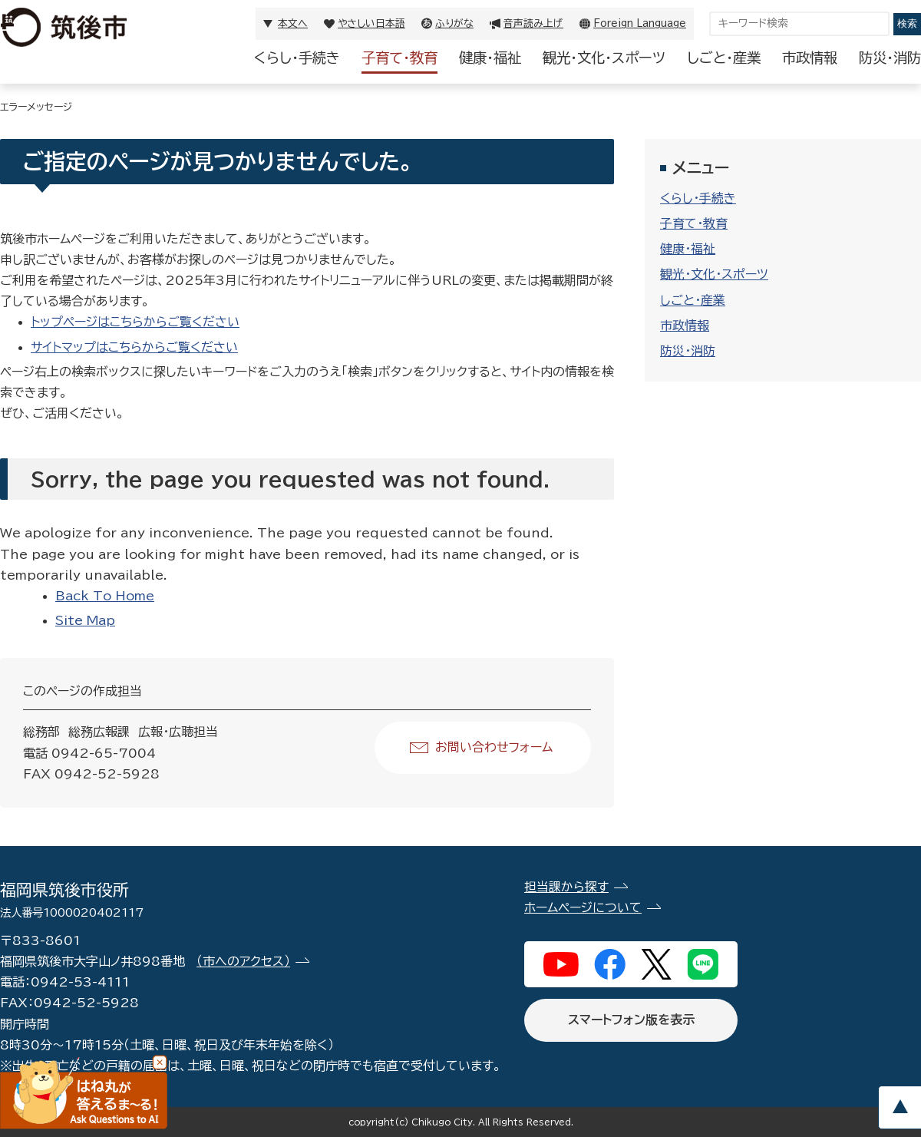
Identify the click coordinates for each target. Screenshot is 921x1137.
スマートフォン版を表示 (631, 1019)
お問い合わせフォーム (494, 747)
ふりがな (454, 23)
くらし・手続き (297, 57)
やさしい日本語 (371, 23)
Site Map (85, 620)
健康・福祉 (490, 57)
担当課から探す (566, 887)
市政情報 (809, 57)
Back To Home (104, 596)
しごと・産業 (724, 57)
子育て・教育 (399, 57)
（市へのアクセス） (243, 961)
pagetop (899, 1107)
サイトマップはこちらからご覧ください (134, 347)
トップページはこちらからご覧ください (135, 322)
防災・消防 (890, 57)
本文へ (293, 23)
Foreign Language (639, 23)
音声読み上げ (533, 23)
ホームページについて (583, 907)
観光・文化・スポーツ (604, 57)
